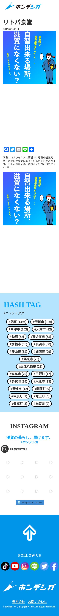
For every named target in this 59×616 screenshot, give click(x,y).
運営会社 (18, 602)
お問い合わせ (37, 602)
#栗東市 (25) (30, 359)
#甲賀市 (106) (42, 322)
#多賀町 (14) (18, 381)
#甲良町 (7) (19, 396)
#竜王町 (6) (41, 396)
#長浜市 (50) (42, 344)
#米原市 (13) (42, 381)
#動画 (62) (17, 337)
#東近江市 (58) (40, 337)
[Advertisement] (29, 114)
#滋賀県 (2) (41, 404)
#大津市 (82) (43, 329)
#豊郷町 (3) (19, 404)
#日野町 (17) (42, 374)
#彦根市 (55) (18, 344)
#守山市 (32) (18, 351)
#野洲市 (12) (19, 389)
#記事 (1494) (17, 322)
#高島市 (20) (18, 374)
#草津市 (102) (18, 329)
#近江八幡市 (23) (30, 366)
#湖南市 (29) (42, 351)
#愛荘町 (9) (42, 389)
